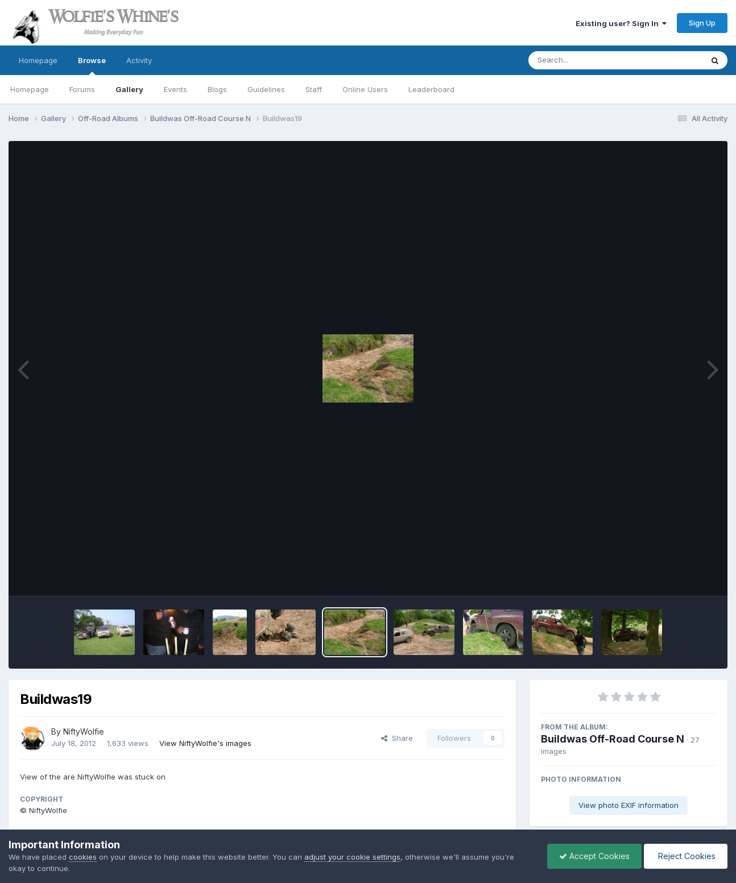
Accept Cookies (594, 856)
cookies (83, 856)
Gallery (129, 89)
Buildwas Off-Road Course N (612, 739)
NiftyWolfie (83, 731)
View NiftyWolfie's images (205, 743)
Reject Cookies (686, 856)
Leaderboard (431, 89)
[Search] (584, 60)
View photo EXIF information (628, 805)
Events (175, 89)
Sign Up (702, 22)
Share (397, 738)
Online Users (365, 89)
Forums (82, 89)
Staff (313, 89)
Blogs (217, 89)
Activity (139, 60)
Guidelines (266, 89)
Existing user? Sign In (621, 23)
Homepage (38, 60)
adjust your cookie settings (352, 856)
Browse (92, 65)
